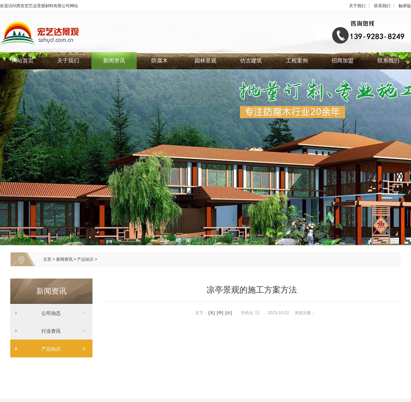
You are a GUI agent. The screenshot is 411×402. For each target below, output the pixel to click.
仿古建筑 (251, 60)
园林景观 (205, 60)
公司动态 (48, 313)
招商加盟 (342, 60)
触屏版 (405, 5)
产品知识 (85, 259)
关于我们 (357, 5)
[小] (228, 312)
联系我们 (382, 5)
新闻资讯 (114, 60)
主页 (47, 259)
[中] (220, 312)
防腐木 (159, 60)
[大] (212, 312)
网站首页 (23, 60)
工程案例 (297, 60)
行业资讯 (48, 331)
